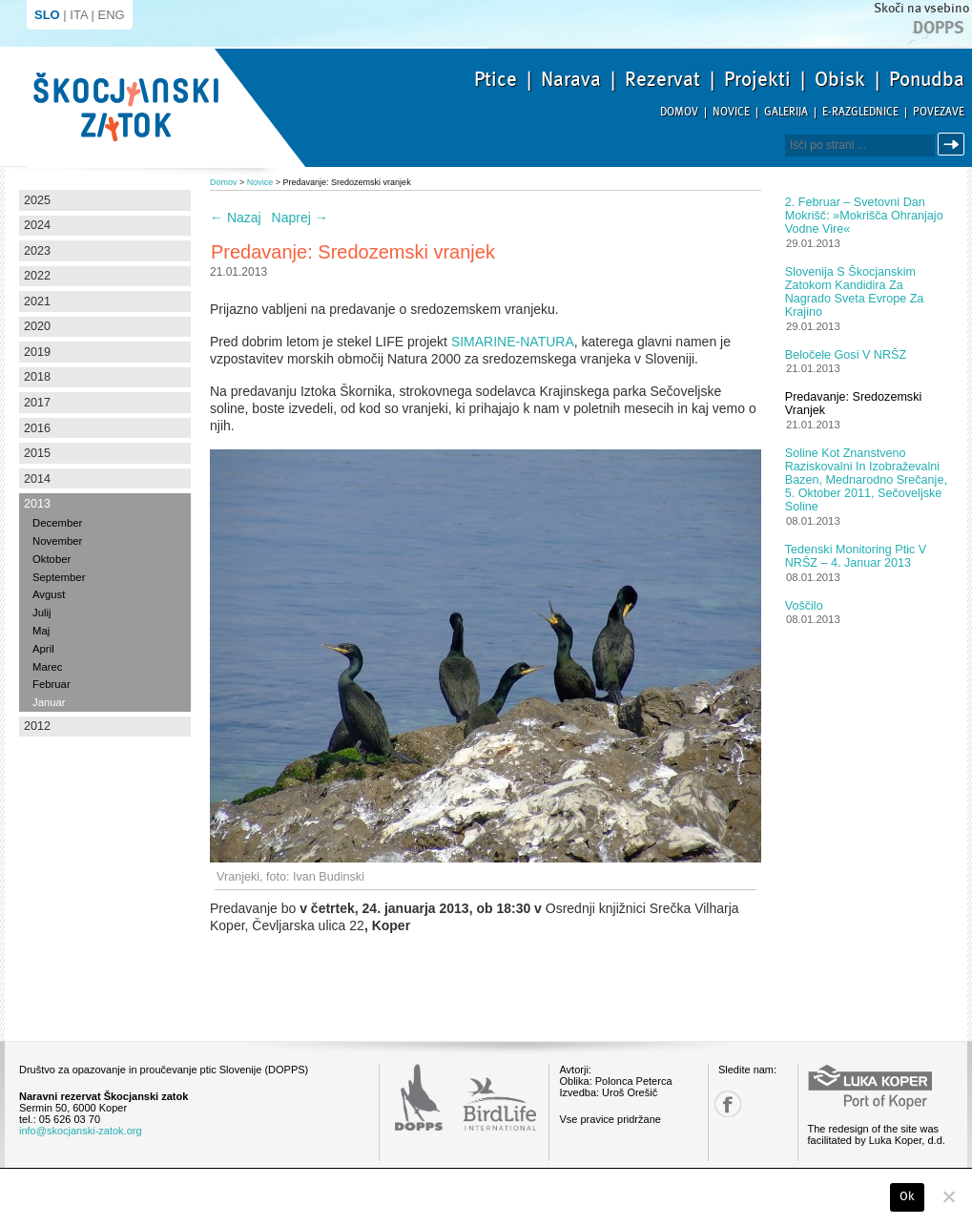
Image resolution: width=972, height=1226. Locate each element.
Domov (679, 112)
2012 (37, 726)
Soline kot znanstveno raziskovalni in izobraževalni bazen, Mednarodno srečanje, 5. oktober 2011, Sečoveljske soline (866, 480)
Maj (41, 630)
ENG (111, 15)
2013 (37, 503)
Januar (49, 702)
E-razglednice (860, 112)
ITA (79, 15)
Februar (51, 684)
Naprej (300, 217)
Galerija (786, 112)
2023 (37, 251)
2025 (37, 200)
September (58, 577)
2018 (37, 377)
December (57, 523)
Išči (953, 144)
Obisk (840, 79)
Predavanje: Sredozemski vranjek (853, 403)
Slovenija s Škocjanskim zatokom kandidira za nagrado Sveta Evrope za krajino (854, 292)
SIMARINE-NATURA (512, 341)
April (43, 649)
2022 (37, 275)
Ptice (495, 79)
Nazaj (235, 217)
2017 (37, 402)
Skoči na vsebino (921, 8)
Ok (908, 1196)
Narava (571, 79)
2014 (37, 479)
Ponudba (926, 79)
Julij (42, 612)
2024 (37, 225)
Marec (47, 667)
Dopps (938, 27)
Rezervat (662, 79)
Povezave (938, 112)
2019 (37, 352)
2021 (37, 301)
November (57, 541)
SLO (47, 15)
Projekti (757, 79)
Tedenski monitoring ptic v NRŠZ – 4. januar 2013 (855, 556)
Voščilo (804, 606)
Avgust (48, 594)
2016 (37, 428)
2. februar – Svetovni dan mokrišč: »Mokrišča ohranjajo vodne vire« (864, 216)
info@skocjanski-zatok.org (80, 1130)
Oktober (51, 559)
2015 (37, 453)
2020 (37, 326)
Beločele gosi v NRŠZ (845, 355)
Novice (731, 112)
